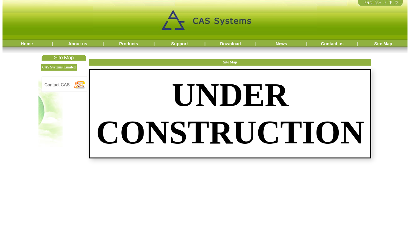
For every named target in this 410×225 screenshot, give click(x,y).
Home (27, 43)
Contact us (332, 43)
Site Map (383, 43)
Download (230, 43)
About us (77, 43)
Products (128, 43)
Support (179, 43)
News (281, 43)
